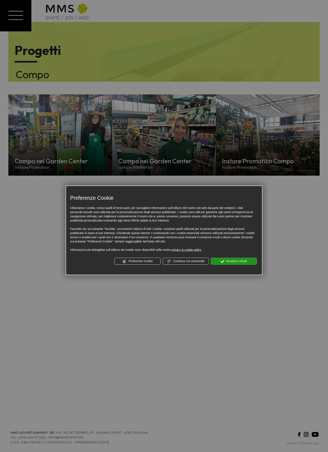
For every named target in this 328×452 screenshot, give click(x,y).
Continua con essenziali (185, 261)
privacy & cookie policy (186, 249)
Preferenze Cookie (137, 261)
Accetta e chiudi (234, 261)
